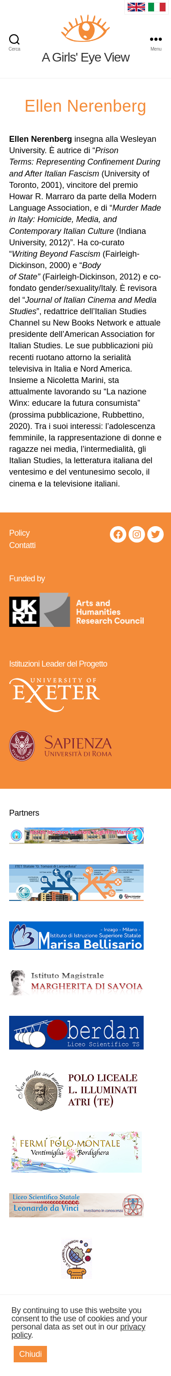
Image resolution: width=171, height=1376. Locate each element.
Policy (19, 533)
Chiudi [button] (30, 1354)
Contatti (22, 545)
